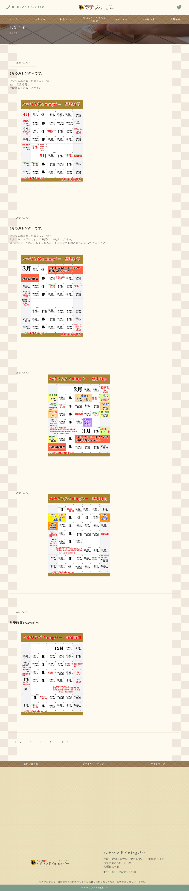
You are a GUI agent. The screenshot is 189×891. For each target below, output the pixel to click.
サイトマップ (158, 764)
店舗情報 (175, 19)
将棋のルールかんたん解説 (94, 19)
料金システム (67, 19)
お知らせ (40, 19)
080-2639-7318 (124, 872)
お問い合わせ (31, 764)
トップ (13, 19)
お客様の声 (148, 19)
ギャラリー (121, 19)
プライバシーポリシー (94, 764)
